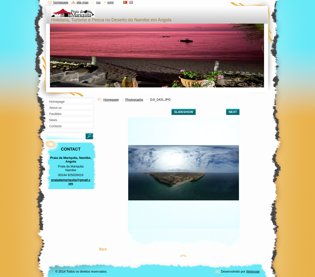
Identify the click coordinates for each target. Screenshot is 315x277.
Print (111, 2)
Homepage (111, 99)
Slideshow (183, 112)
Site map (82, 2)
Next (233, 112)
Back (103, 249)
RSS (98, 2)
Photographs (134, 99)
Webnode (253, 271)
